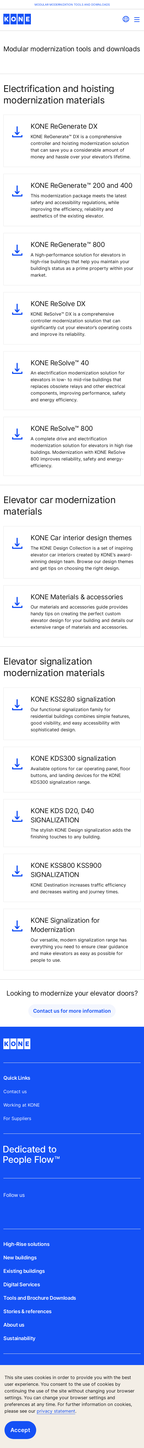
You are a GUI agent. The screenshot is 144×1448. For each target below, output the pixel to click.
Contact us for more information (72, 1011)
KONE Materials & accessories (77, 597)
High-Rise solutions (26, 1244)
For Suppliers (17, 1118)
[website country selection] (126, 19)
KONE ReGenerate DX (64, 126)
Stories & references (27, 1311)
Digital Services (21, 1284)
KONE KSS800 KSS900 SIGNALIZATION (66, 870)
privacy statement (56, 1411)
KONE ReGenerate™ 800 (68, 244)
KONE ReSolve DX (58, 303)
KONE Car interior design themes (81, 537)
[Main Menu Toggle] (137, 19)
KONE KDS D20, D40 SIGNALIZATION (62, 815)
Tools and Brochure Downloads (39, 1298)
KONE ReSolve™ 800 (62, 428)
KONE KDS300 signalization (73, 758)
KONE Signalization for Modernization (65, 925)
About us (13, 1325)
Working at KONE (21, 1105)
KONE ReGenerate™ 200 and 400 (81, 185)
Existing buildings (24, 1271)
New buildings (19, 1257)
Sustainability (19, 1338)
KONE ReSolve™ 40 (60, 362)
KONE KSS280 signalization (73, 699)
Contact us (15, 1091)
